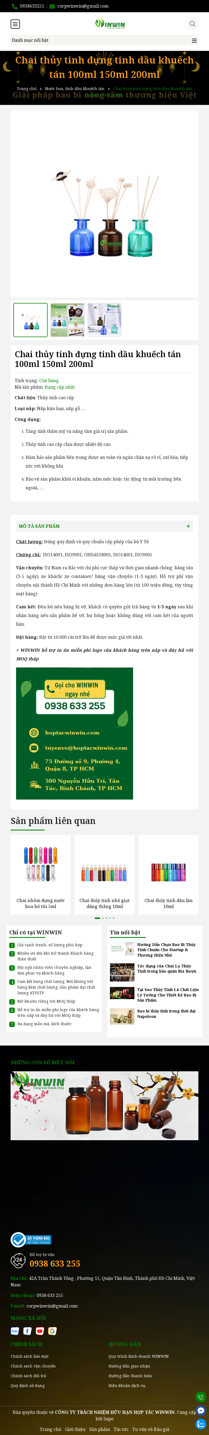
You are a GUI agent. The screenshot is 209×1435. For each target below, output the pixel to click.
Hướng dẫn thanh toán (130, 1375)
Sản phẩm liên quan (53, 820)
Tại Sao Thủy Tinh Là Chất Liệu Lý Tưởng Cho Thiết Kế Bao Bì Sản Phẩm (168, 994)
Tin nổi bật (125, 932)
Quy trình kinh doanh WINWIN (139, 1356)
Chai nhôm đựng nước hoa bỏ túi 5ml (40, 903)
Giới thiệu (75, 1429)
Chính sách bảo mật (29, 1356)
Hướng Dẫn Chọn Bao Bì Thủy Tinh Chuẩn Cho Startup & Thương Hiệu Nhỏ (166, 949)
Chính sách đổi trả (28, 1375)
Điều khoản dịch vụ (127, 1385)
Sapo (108, 1418)
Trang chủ (50, 1429)
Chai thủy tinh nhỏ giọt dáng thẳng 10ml (104, 903)
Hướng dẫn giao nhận (129, 1365)
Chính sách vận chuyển (33, 1365)
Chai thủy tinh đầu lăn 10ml (168, 903)
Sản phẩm (99, 1429)
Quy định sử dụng (28, 1385)
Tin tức (121, 1429)
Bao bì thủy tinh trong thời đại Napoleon (166, 1013)
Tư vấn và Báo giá (150, 1429)
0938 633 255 (55, 1263)
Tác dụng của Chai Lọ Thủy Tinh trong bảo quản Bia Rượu (166, 968)
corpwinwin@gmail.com (52, 1306)
